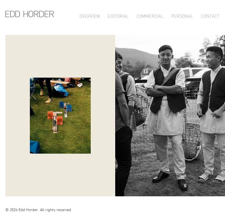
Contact (210, 15)
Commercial (149, 15)
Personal (182, 15)
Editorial (118, 15)
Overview (89, 15)
